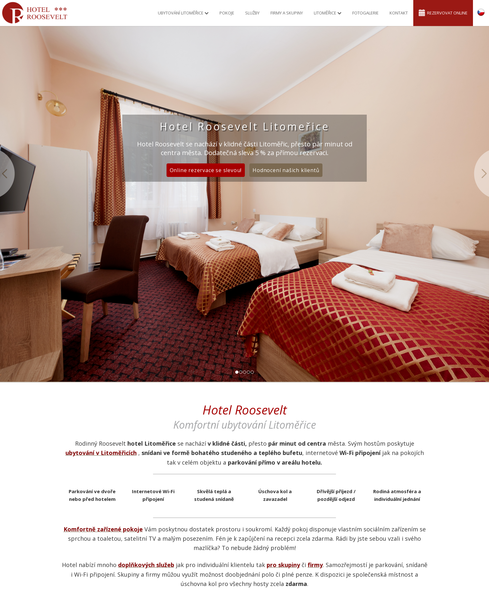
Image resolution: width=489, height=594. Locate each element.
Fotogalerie (365, 12)
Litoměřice (327, 12)
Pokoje (226, 12)
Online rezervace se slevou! (206, 170)
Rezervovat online (443, 12)
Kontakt (399, 12)
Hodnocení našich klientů (286, 170)
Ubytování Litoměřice (183, 12)
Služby (252, 12)
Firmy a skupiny (286, 12)
